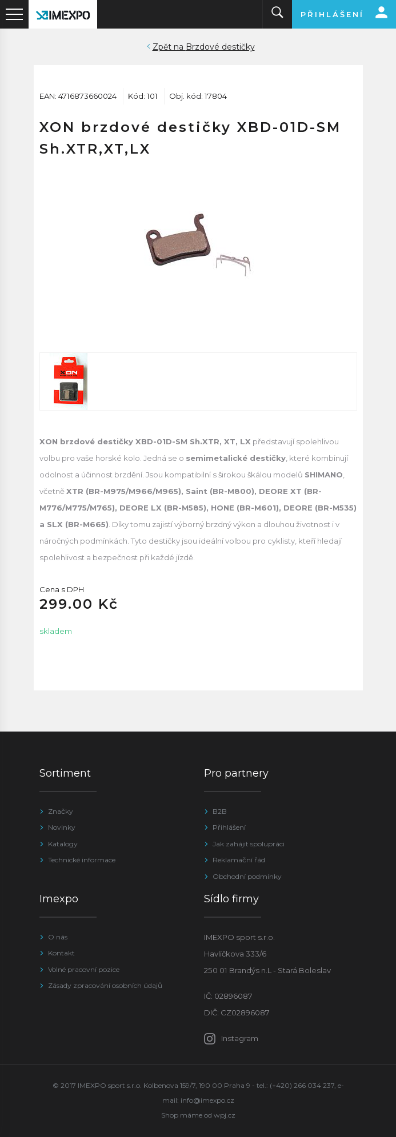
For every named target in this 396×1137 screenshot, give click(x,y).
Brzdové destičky (220, 47)
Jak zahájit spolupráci (249, 843)
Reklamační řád (239, 859)
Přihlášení (229, 827)
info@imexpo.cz (207, 1100)
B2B (220, 811)
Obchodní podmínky (247, 876)
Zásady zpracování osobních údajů (105, 985)
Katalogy (63, 843)
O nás (57, 937)
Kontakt (61, 953)
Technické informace (81, 859)
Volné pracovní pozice (83, 969)
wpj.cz (224, 1115)
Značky (60, 811)
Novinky (61, 827)
